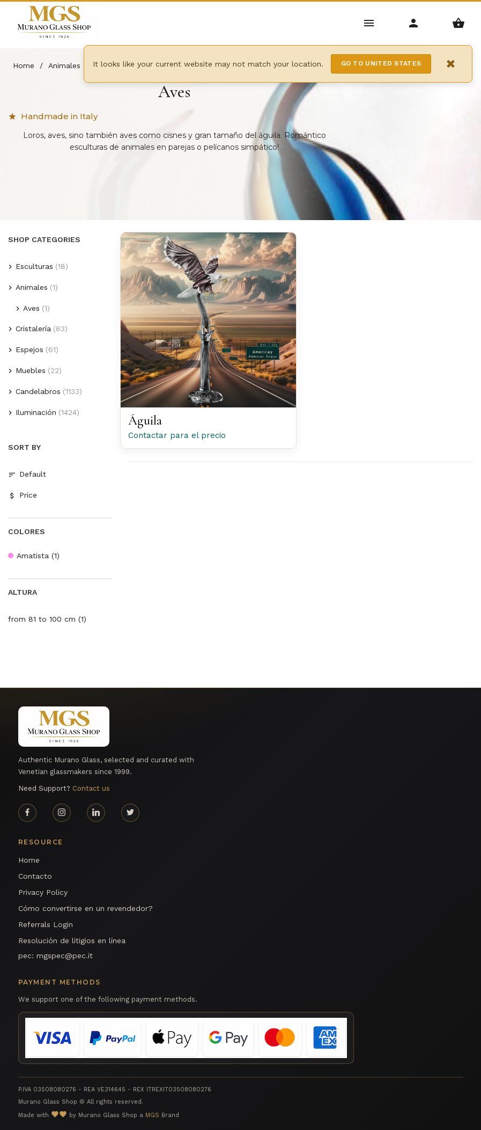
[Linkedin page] (96, 813)
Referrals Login (45, 924)
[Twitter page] (130, 813)
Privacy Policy (43, 892)
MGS (152, 1115)
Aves (31, 308)
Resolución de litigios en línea (71, 940)
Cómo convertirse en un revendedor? (85, 908)
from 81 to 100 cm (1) (47, 619)
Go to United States (381, 63)
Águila (145, 421)
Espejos (29, 349)
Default (27, 474)
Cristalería (33, 328)
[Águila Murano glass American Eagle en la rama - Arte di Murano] (208, 319)
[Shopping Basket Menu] (458, 22)
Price (22, 495)
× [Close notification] (451, 63)
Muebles (31, 370)
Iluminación (36, 412)
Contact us (91, 788)
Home (29, 860)
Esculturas (34, 266)
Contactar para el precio (177, 435)
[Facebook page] (27, 813)
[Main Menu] (369, 22)
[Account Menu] (413, 22)
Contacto (35, 876)
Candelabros (38, 391)
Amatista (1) (34, 555)
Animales (32, 287)
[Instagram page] (62, 813)
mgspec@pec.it (64, 955)
